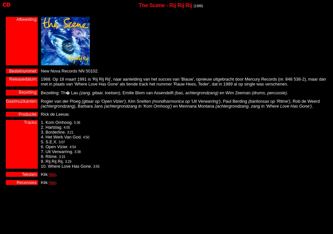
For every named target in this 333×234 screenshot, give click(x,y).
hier (52, 174)
